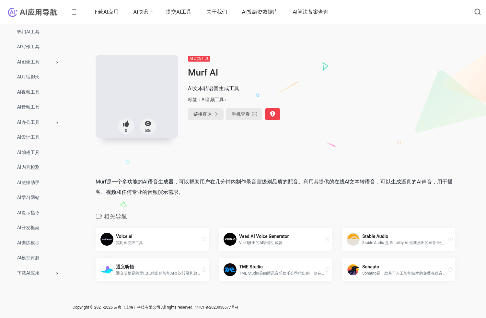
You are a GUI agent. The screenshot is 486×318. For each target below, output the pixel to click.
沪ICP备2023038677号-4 (216, 307)
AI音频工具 (199, 58)
